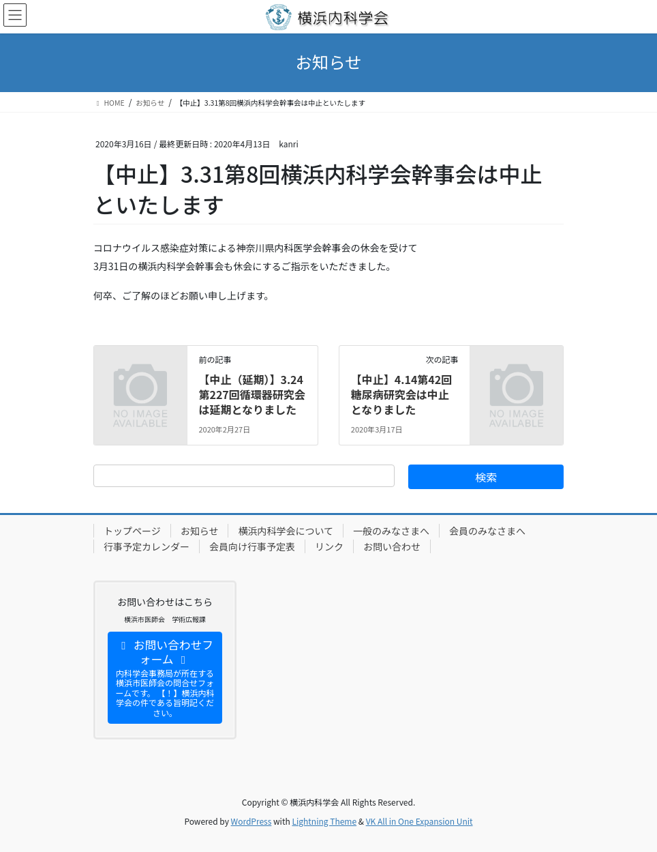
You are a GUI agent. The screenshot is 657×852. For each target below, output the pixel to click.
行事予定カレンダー (146, 546)
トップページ (132, 531)
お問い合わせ (392, 546)
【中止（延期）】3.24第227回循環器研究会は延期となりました (251, 394)
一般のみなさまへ (391, 531)
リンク (329, 546)
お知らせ (200, 531)
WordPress (251, 821)
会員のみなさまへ (487, 531)
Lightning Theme (324, 821)
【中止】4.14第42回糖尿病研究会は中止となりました (401, 394)
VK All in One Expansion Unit (419, 821)
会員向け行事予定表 (252, 546)
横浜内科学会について (285, 531)
